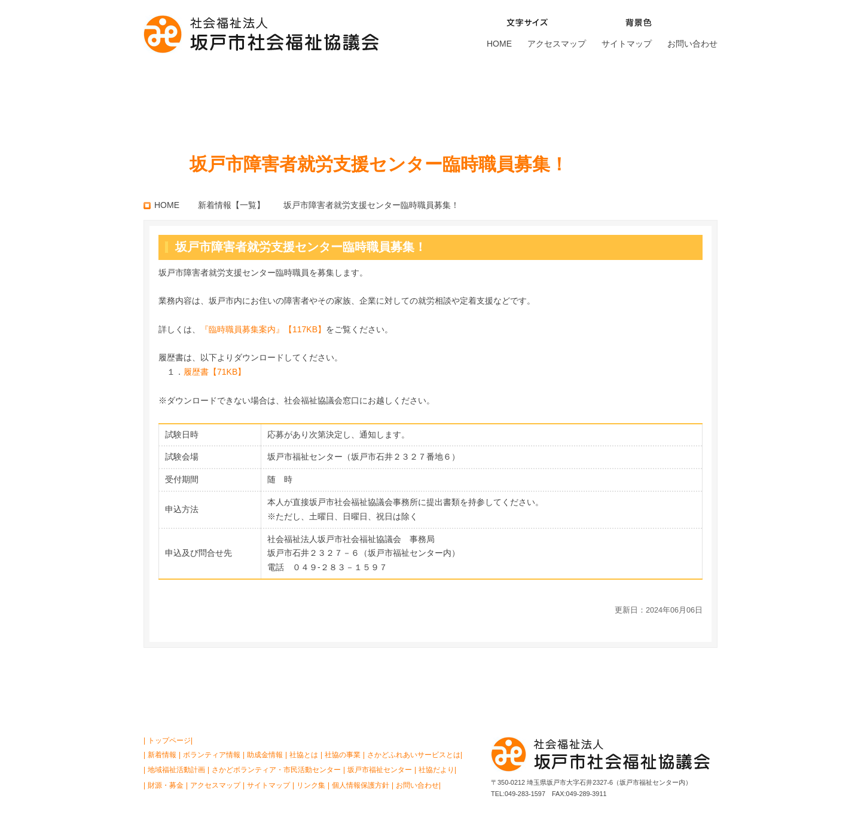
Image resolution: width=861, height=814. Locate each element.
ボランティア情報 (211, 755)
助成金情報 (265, 755)
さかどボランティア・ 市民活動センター (454, 98)
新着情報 (162, 755)
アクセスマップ (556, 43)
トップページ (169, 740)
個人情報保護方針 (360, 785)
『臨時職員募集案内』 (263, 329)
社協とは (182, 98)
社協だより (436, 770)
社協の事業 (264, 98)
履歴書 (215, 372)
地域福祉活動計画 (176, 770)
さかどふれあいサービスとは (353, 98)
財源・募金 (677, 98)
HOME (499, 43)
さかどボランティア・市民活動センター (276, 770)
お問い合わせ (692, 43)
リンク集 (311, 785)
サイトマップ (627, 43)
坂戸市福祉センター (573, 98)
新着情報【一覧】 (231, 205)
